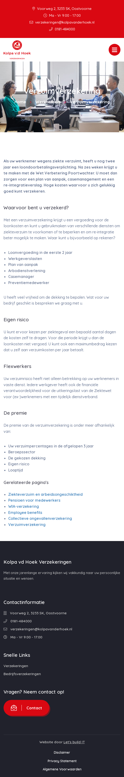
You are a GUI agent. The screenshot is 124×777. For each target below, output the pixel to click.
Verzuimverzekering (27, 524)
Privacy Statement (62, 761)
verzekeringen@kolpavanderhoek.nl (62, 22)
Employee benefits (25, 512)
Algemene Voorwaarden (62, 769)
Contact (26, 708)
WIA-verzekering (23, 506)
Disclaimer (62, 752)
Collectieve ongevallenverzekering (40, 518)
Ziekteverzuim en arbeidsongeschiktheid (45, 494)
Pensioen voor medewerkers (34, 500)
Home (20, 101)
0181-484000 (62, 29)
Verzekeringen (16, 666)
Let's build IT (74, 742)
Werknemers (48, 101)
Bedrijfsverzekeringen (22, 674)
